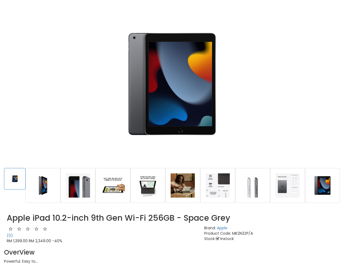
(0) (10, 235)
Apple (222, 228)
